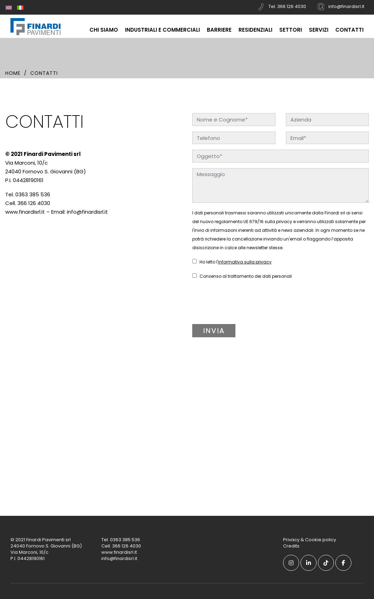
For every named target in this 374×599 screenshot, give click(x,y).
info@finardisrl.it (340, 6)
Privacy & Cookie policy (309, 539)
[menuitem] (9, 7)
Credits (291, 546)
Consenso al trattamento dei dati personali (242, 276)
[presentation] (240, 305)
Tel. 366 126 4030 (281, 6)
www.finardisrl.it (25, 211)
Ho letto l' (232, 262)
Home (13, 73)
